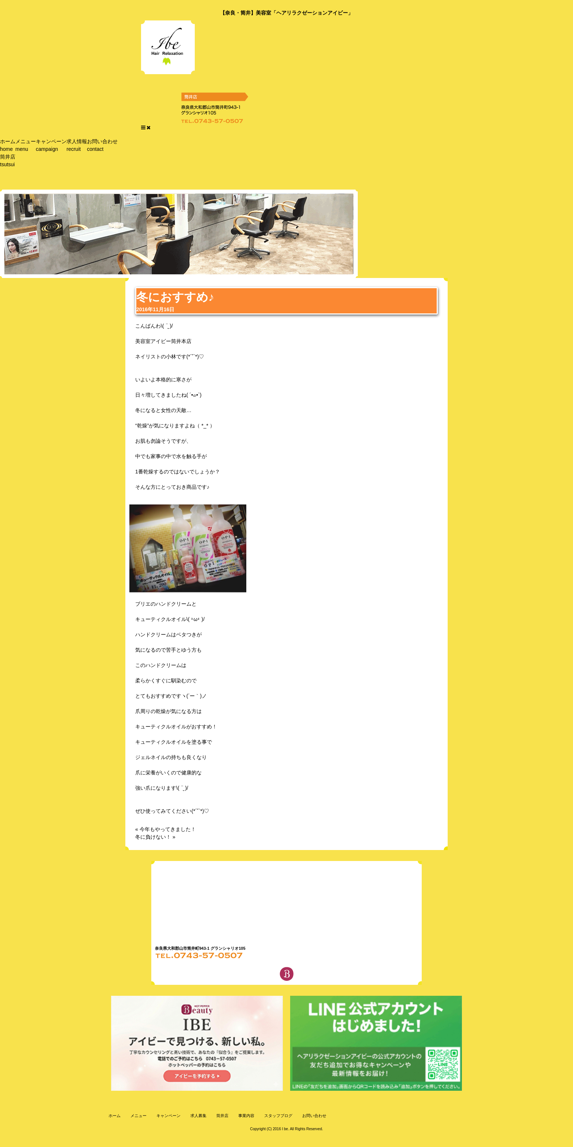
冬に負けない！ (153, 837)
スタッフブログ (277, 1115)
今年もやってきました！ (168, 829)
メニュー (25, 145)
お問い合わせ (102, 145)
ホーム (7, 145)
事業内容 (245, 1115)
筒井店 (7, 160)
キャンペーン (51, 145)
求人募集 (197, 1115)
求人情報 (77, 145)
